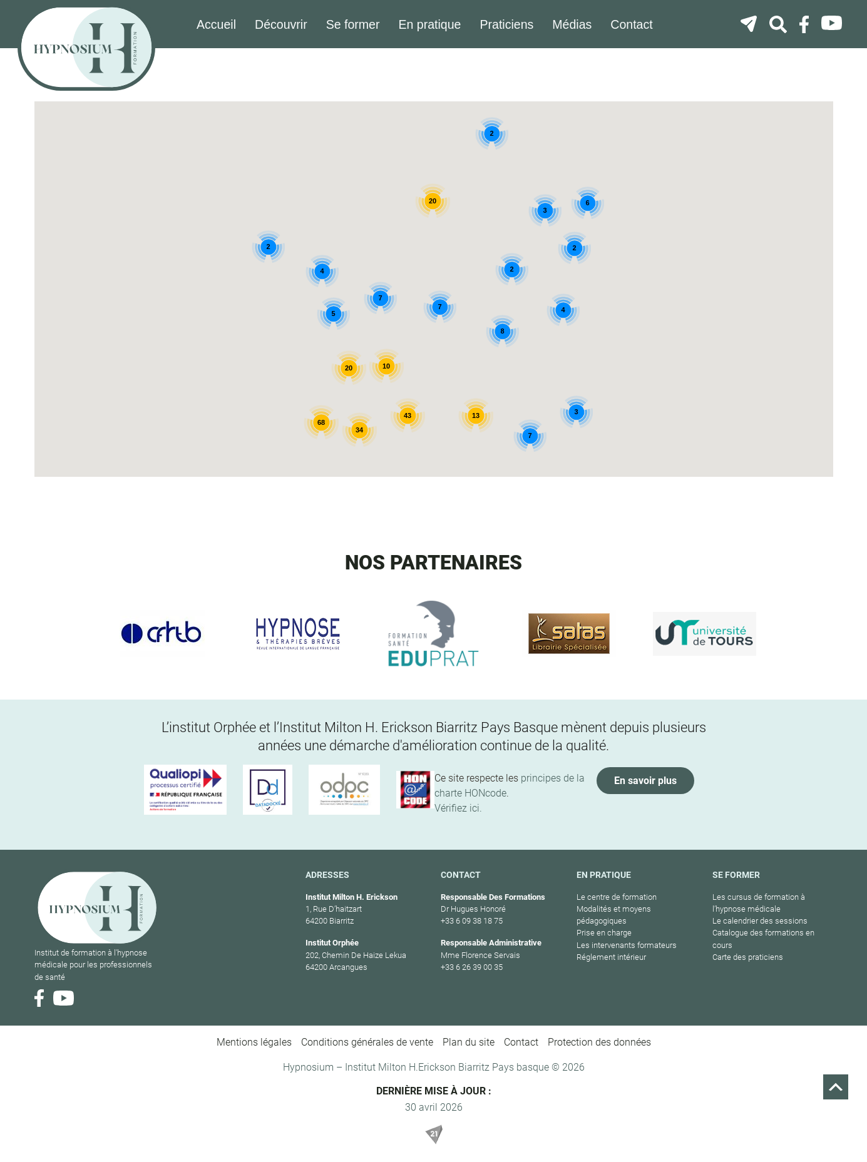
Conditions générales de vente (367, 1042)
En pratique (432, 24)
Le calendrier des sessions (760, 920)
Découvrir (286, 24)
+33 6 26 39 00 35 (472, 966)
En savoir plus (645, 780)
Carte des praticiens (747, 956)
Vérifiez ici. (458, 807)
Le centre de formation (617, 896)
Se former (357, 24)
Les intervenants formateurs (627, 944)
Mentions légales (254, 1042)
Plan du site (469, 1042)
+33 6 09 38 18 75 (472, 920)
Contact (632, 24)
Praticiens (508, 24)
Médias (573, 24)
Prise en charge (604, 932)
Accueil (222, 24)
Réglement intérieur (611, 956)
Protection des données (599, 1042)
